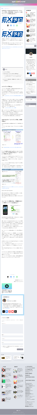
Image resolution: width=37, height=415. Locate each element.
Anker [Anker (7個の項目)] (26, 369)
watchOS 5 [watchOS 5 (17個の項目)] (27, 392)
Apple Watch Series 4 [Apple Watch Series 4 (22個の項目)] (29, 378)
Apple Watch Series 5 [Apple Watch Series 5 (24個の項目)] (30, 381)
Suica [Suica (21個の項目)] (27, 387)
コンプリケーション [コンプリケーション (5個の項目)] (27, 398)
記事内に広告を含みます (12, 29)
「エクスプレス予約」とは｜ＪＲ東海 (11, 107)
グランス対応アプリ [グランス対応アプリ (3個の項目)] (30, 397)
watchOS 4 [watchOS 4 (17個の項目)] (27, 390)
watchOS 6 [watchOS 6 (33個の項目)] (28, 394)
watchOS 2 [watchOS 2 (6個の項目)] (30, 387)
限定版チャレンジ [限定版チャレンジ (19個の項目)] (29, 406)
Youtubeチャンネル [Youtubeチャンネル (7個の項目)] (28, 396)
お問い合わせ (15, 412)
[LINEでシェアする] (17, 26)
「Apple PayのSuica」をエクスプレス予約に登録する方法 (12, 147)
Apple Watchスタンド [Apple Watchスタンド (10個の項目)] (29, 384)
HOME (18, 410)
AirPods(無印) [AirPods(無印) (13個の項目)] (29, 366)
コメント (4, 323)
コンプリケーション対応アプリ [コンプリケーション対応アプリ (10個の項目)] (30, 400)
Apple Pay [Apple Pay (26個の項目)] (29, 369)
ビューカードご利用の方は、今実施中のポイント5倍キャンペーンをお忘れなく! (30, 95)
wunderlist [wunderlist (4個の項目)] (26, 395)
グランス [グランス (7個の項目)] (26, 397)
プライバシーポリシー (20, 412)
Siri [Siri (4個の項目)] (25, 387)
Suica (22, 281)
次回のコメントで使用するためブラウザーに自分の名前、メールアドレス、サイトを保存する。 (13, 347)
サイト (3, 342)
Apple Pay (18, 281)
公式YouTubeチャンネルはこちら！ (18, 4)
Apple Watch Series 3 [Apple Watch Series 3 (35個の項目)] (28, 374)
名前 (3, 334)
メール (3, 338)
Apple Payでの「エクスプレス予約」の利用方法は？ (12, 73)
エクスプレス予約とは (29, 85)
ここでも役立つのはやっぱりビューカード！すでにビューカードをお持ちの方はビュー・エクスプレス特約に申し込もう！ (12, 76)
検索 (35, 49)
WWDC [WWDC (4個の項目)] (29, 395)
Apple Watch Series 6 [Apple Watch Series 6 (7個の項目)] (28, 383)
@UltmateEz (7, 308)
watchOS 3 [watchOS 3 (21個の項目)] (27, 389)
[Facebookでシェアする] (11, 26)
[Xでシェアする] (8, 26)
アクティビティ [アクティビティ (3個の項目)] (33, 396)
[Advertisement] (12, 58)
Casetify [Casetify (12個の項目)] (30, 385)
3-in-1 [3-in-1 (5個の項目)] (26, 366)
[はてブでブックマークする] (14, 26)
